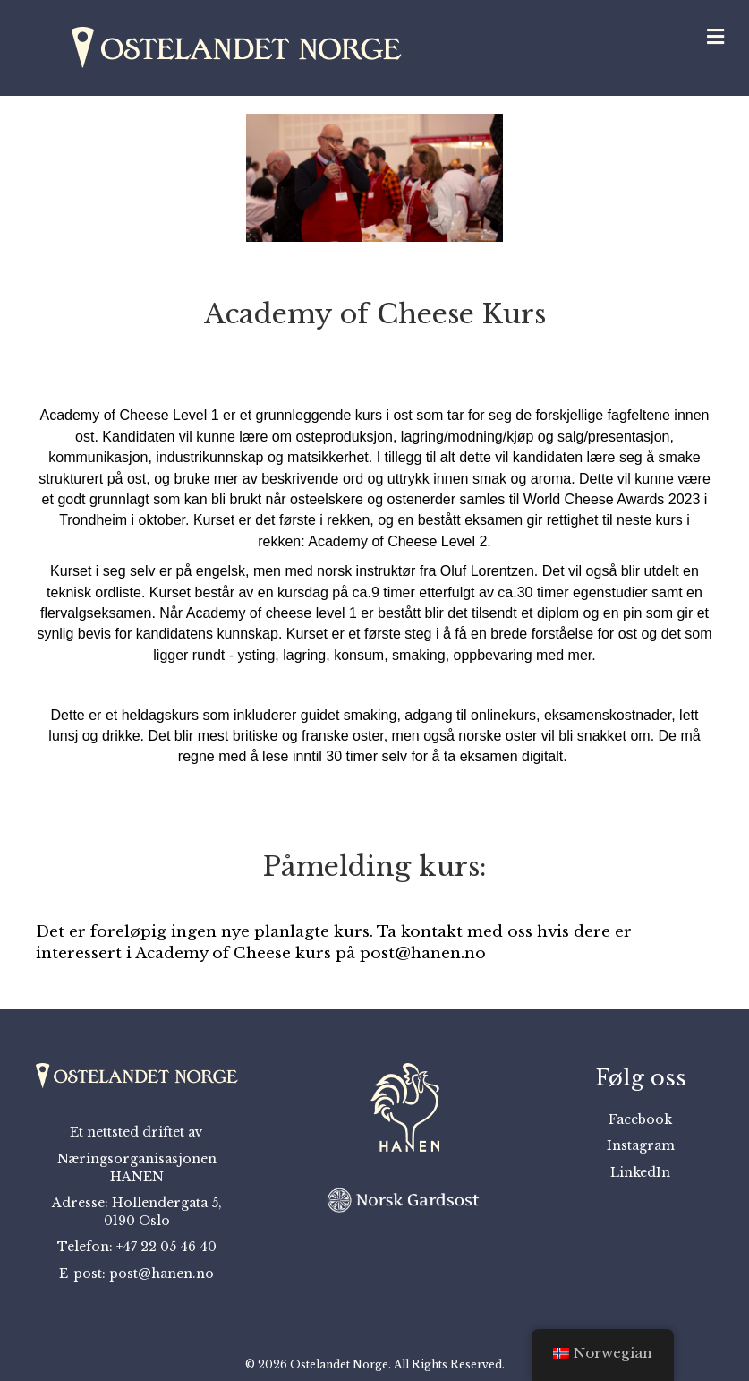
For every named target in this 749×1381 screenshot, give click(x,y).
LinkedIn (640, 1172)
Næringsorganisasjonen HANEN (137, 1168)
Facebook (640, 1119)
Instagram (641, 1145)
